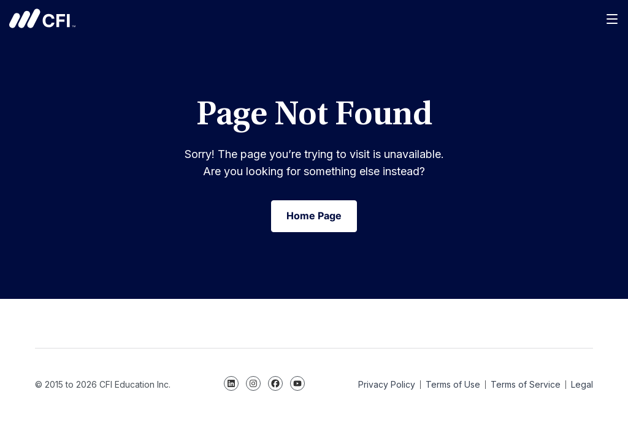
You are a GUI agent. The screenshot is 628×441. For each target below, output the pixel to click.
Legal (582, 384)
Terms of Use (453, 384)
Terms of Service (526, 384)
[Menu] (613, 18)
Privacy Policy (386, 384)
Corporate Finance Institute (42, 18)
